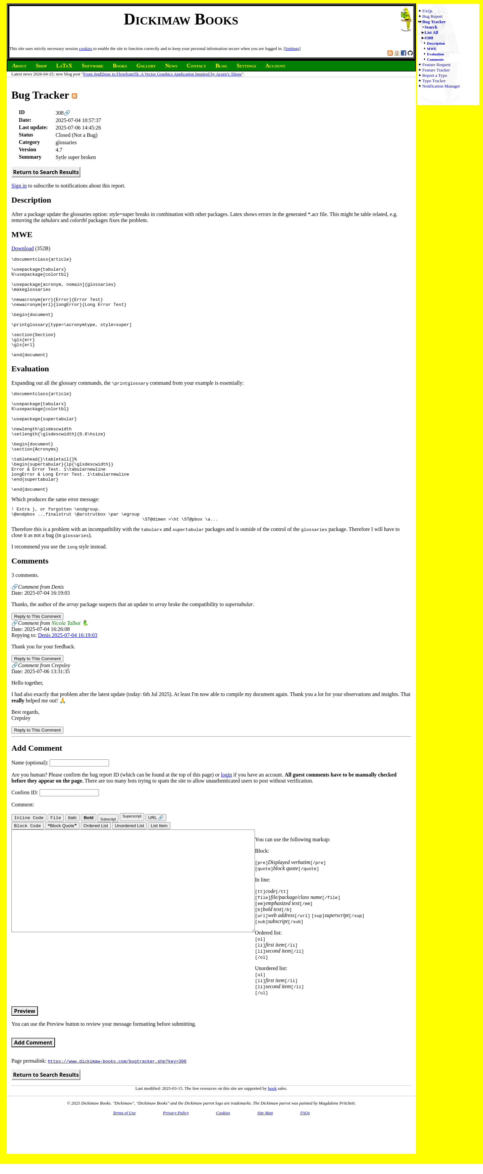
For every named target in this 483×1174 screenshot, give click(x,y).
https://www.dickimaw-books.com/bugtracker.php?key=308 (117, 1105)
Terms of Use (124, 1156)
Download (22, 248)
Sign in (19, 186)
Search (431, 27)
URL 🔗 (156, 860)
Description (436, 43)
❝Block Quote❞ (62, 869)
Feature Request (436, 64)
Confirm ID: (55, 836)
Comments (435, 59)
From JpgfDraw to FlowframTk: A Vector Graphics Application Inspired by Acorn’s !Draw (162, 73)
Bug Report (432, 16)
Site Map (265, 1156)
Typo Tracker (434, 80)
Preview (24, 1055)
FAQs (427, 10)
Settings (292, 48)
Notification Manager (441, 86)
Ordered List (96, 869)
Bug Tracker (434, 21)
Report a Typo (434, 75)
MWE (431, 49)
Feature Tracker (436, 69)
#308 (429, 37)
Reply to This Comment (37, 659)
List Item (159, 869)
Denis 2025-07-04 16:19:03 (67, 678)
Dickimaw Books (181, 19)
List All (431, 32)
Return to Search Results (46, 172)
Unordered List (129, 869)
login (226, 818)
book (272, 1132)
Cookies (223, 1156)
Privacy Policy (176, 1156)
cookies (85, 48)
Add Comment (33, 1086)
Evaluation (435, 54)
